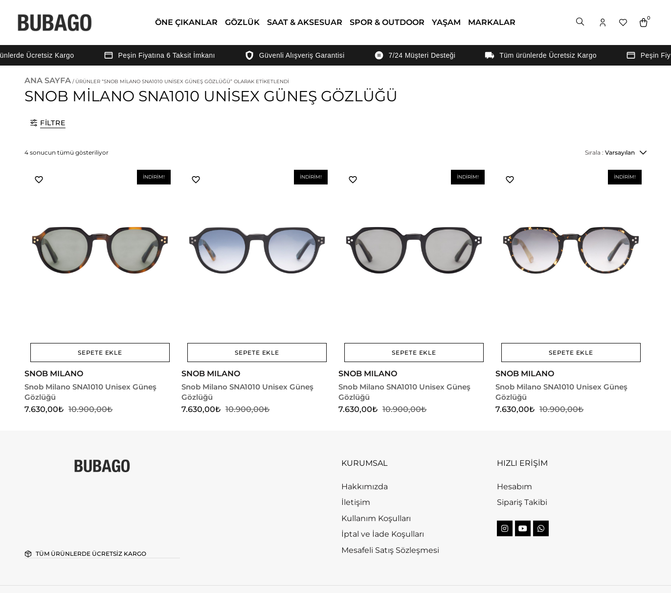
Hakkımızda (364, 449)
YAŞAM (446, 22)
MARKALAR (491, 22)
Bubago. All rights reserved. (89, 570)
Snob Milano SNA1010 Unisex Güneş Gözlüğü (97, 360)
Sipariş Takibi (522, 464)
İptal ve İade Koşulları (382, 496)
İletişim (355, 464)
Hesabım (514, 449)
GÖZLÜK (242, 22)
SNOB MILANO (56, 346)
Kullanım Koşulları (376, 480)
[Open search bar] (581, 22)
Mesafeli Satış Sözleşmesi (390, 512)
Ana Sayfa (47, 80)
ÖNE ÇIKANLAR (186, 22)
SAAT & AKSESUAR (304, 22)
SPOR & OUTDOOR (387, 22)
